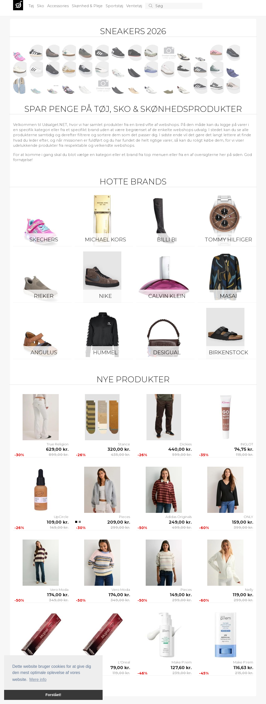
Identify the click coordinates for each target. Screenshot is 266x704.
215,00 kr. (244, 673)
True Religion (57, 444)
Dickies (186, 444)
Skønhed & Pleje (88, 6)
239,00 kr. (182, 673)
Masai (228, 296)
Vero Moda (59, 590)
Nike (105, 296)
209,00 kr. (118, 522)
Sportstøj (115, 6)
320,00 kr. (118, 449)
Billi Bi (167, 239)
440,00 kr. (180, 449)
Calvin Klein (166, 296)
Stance (124, 444)
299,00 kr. (120, 527)
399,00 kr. (243, 527)
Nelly (249, 590)
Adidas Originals (178, 517)
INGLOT (247, 444)
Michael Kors (105, 239)
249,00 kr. (180, 522)
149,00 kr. (59, 527)
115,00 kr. (244, 455)
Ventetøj (134, 6)
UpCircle (61, 517)
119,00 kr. (243, 594)
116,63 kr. (243, 667)
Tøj (31, 6)
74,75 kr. (243, 449)
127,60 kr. (181, 667)
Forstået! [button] (53, 695)
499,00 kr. (182, 527)
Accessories (58, 6)
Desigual (167, 352)
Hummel (105, 352)
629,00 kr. (57, 449)
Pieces (124, 517)
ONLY (248, 517)
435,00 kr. (120, 455)
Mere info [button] (37, 679)
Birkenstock (228, 352)
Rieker (44, 296)
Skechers (43, 239)
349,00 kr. (58, 600)
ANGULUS (44, 352)
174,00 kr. (57, 594)
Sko (41, 6)
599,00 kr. (182, 455)
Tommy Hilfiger (228, 239)
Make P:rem (182, 662)
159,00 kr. (242, 522)
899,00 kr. (58, 455)
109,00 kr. (57, 522)
